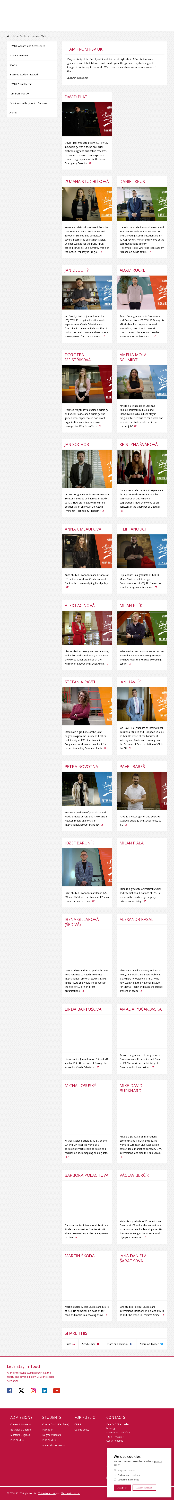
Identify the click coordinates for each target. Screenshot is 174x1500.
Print (68, 1344)
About (16, 28)
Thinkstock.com (47, 1493)
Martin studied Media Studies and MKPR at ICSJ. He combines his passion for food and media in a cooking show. (87, 1311)
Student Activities (19, 55)
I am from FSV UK (19, 93)
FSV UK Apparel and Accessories (27, 46)
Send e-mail (88, 1344)
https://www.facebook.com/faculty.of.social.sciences (9, 1390)
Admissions (38, 28)
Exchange (82, 28)
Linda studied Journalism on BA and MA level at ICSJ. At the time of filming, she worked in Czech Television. (86, 1063)
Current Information (21, 1424)
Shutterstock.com (70, 1493)
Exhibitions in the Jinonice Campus (28, 103)
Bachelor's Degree (20, 1429)
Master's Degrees (20, 1434)
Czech (164, 12)
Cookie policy (81, 1429)
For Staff (139, 18)
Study (61, 28)
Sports (13, 65)
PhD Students (17, 1440)
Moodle (120, 6)
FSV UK (8, 36)
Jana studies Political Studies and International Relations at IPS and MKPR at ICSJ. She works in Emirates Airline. (142, 1311)
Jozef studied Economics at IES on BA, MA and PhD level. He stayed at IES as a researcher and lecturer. (87, 897)
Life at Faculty (130, 31)
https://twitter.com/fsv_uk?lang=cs (21, 1390)
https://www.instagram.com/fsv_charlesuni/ (33, 1390)
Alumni (13, 112)
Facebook (47, 1429)
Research (105, 28)
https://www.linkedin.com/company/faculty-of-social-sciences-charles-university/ (44, 1390)
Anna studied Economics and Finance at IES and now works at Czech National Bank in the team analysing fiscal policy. (87, 579)
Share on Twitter (149, 1344)
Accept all (122, 1487)
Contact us (156, 31)
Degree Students (51, 1434)
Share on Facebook (117, 1344)
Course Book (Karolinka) (55, 1424)
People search (159, 6)
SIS (110, 6)
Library (126, 18)
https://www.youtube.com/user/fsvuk (56, 1390)
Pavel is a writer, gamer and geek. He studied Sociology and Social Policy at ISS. (140, 820)
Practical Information (53, 1445)
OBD (131, 6)
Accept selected (144, 1487)
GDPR (77, 1424)
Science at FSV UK (158, 18)
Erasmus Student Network (24, 74)
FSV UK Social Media (21, 84)
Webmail (142, 6)
